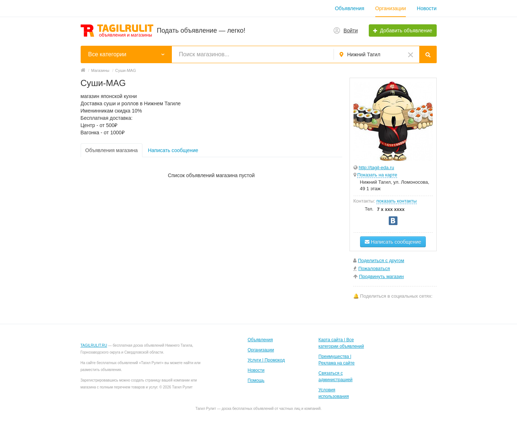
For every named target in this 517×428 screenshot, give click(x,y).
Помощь (256, 380)
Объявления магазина (111, 150)
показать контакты (396, 201)
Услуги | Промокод (266, 360)
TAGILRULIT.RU (94, 345)
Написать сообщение (173, 150)
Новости (426, 8)
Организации (390, 8)
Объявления (349, 8)
